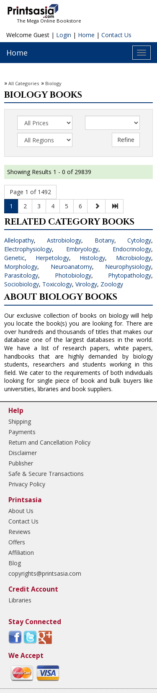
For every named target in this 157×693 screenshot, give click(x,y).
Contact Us (116, 35)
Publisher (20, 463)
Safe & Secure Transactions (46, 474)
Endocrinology (132, 249)
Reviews (19, 532)
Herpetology (52, 258)
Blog (14, 563)
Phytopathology (129, 275)
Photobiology (73, 275)
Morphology (20, 267)
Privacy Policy (26, 484)
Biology (53, 83)
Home (86, 35)
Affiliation (21, 552)
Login (63, 35)
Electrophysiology (28, 249)
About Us (20, 511)
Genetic (14, 258)
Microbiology (133, 258)
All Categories (23, 83)
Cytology (139, 240)
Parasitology (21, 275)
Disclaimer (22, 453)
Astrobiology (64, 240)
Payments (22, 432)
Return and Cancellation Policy (49, 442)
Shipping (19, 421)
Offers (16, 542)
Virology (86, 284)
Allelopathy (19, 240)
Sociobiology (21, 284)
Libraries (19, 600)
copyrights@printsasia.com (44, 573)
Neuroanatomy (71, 267)
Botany (104, 240)
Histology (92, 258)
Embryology (82, 249)
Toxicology (57, 284)
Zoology (111, 284)
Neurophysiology (128, 267)
